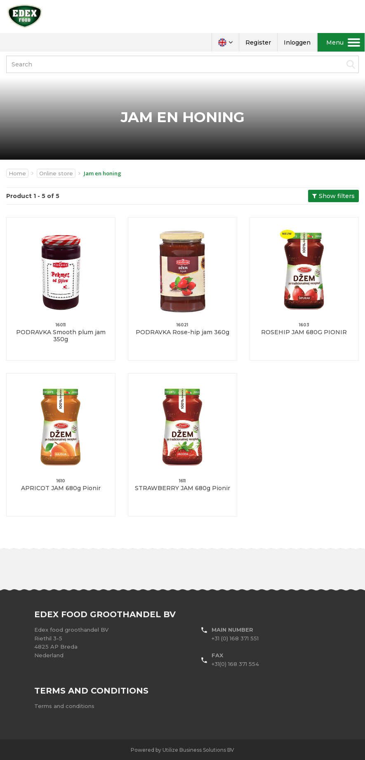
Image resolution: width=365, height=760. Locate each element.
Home (17, 173)
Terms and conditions (64, 706)
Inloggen (297, 42)
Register (258, 42)
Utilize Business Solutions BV (198, 750)
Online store (56, 173)
